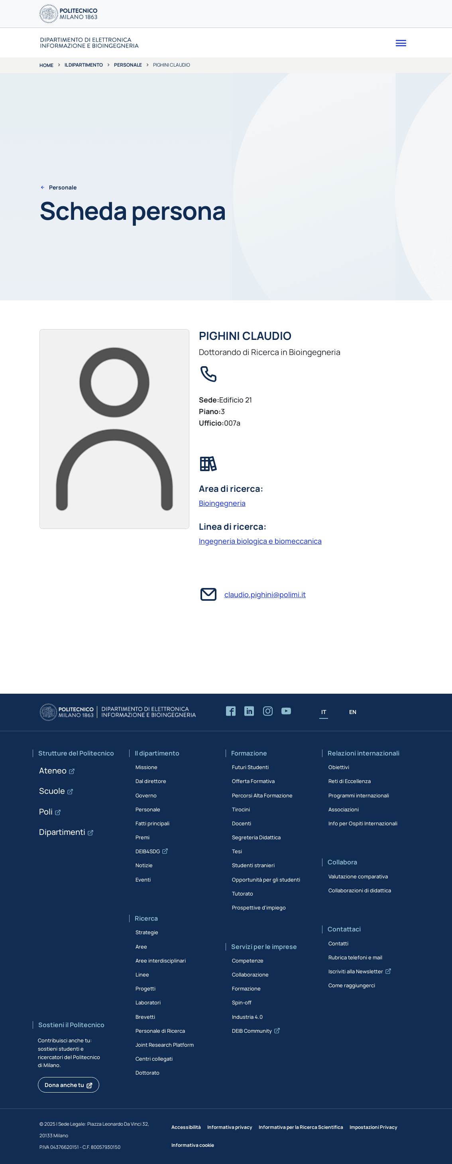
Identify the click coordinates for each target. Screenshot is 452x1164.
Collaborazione (250, 974)
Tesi (237, 851)
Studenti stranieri (253, 865)
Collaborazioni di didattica (359, 890)
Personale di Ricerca (160, 1030)
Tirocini (241, 809)
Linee (142, 974)
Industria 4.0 (247, 1016)
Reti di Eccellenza (349, 781)
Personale (128, 64)
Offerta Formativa (253, 781)
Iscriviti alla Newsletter (355, 971)
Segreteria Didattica (256, 837)
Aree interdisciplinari (161, 960)
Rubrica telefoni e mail (355, 957)
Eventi (143, 879)
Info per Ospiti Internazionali (362, 823)
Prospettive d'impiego (259, 907)
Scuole (52, 790)
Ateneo (53, 770)
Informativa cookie (192, 1145)
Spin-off (242, 1002)
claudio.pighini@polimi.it (265, 594)
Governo (146, 795)
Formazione (246, 988)
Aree (141, 946)
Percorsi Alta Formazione (262, 795)
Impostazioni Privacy (373, 1127)
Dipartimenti (62, 832)
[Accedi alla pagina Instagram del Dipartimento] (268, 711)
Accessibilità (186, 1127)
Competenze (247, 960)
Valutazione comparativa (358, 876)
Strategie (147, 932)
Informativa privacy (229, 1127)
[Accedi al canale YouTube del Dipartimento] (286, 711)
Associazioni (343, 809)
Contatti (338, 943)
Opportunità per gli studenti (266, 879)
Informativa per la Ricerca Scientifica (301, 1127)
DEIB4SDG (148, 851)
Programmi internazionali (358, 795)
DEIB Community (252, 1030)
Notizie (144, 865)
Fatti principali (152, 823)
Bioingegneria (222, 503)
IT (323, 712)
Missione (146, 767)
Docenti (241, 823)
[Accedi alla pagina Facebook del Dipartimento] (231, 711)
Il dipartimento (84, 64)
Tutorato (242, 893)
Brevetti (145, 1016)
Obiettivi (338, 767)
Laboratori (148, 1002)
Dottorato (147, 1072)
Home (46, 65)
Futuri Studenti (250, 767)
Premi (142, 837)
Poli (46, 811)
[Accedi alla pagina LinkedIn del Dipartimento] (249, 711)
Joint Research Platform (165, 1044)
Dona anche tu (64, 1085)
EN (352, 712)
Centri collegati (154, 1058)
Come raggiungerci (351, 985)
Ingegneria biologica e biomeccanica (260, 541)
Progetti (145, 988)
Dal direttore (151, 781)
